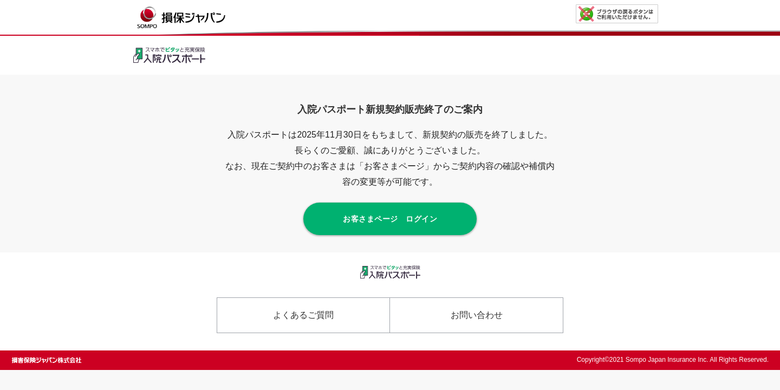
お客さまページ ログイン (390, 218)
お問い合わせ (477, 315)
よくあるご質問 (303, 315)
